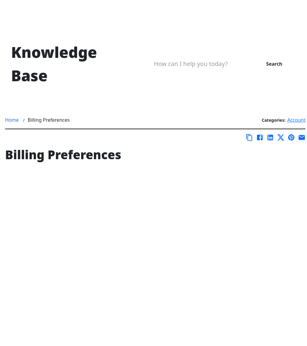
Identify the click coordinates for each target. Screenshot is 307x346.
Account (296, 120)
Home (12, 120)
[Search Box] (198, 64)
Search (274, 64)
